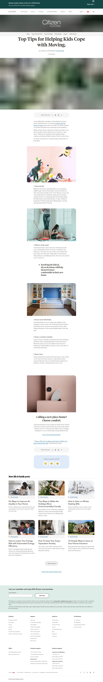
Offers (71, 11)
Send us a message (34, 656)
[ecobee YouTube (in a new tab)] (93, 672)
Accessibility (42, 672)
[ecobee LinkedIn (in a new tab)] (90, 672)
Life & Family (58, 34)
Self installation (33, 624)
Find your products (34, 629)
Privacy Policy (57, 601)
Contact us (54, 636)
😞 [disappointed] (45, 463)
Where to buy (33, 640)
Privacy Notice (20, 672)
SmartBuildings (77, 622)
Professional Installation (35, 627)
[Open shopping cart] (94, 12)
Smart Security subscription (14, 631)
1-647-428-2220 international (36, 654)
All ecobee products (13, 620)
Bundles (10, 629)
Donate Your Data (56, 624)
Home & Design (48, 34)
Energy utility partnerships (79, 624)
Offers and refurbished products (15, 633)
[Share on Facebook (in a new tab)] (55, 115)
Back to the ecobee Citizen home (51, 572)
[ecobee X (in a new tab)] (84, 672)
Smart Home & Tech (37, 34)
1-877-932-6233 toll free (35, 652)
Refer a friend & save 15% (14, 654)
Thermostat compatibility (35, 622)
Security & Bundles (52, 11)
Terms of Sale (35, 672)
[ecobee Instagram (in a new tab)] (87, 672)
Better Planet (73, 34)
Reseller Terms (28, 672)
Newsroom (54, 633)
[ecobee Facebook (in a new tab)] (81, 672)
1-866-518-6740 (55, 663)
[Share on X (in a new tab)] (53, 115)
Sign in (82, 11)
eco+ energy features (34, 633)
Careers (54, 627)
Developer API (33, 638)
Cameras (42, 11)
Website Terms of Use (67, 601)
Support (63, 11)
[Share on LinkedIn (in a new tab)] (58, 115)
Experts (65, 34)
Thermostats (25, 11)
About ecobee (55, 620)
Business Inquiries (78, 627)
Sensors (33, 11)
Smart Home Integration (35, 636)
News (28, 34)
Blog (53, 631)
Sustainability (55, 622)
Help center (32, 620)
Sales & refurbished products (15, 652)
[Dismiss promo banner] (93, 1)
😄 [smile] (57, 463)
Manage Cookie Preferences (52, 672)
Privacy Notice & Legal (57, 629)
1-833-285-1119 (55, 654)
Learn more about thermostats (51, 434)
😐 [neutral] (51, 463)
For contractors (77, 620)
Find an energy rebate (35, 631)
